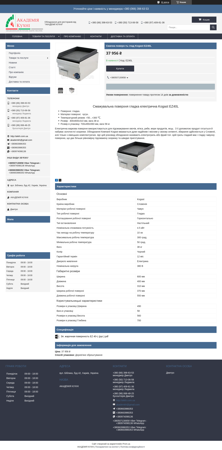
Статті (12, 67)
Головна (17, 36)
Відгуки (13, 77)
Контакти (96, 36)
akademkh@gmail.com (21, 140)
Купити (120, 68)
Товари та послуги (43, 36)
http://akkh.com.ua (19, 136)
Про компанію (72, 36)
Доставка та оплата (123, 36)
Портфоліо (14, 53)
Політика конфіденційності (132, 447)
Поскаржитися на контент (107, 447)
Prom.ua (126, 444)
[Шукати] (213, 27)
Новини (13, 62)
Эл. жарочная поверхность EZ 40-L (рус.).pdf (84, 336)
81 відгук (165, 2)
